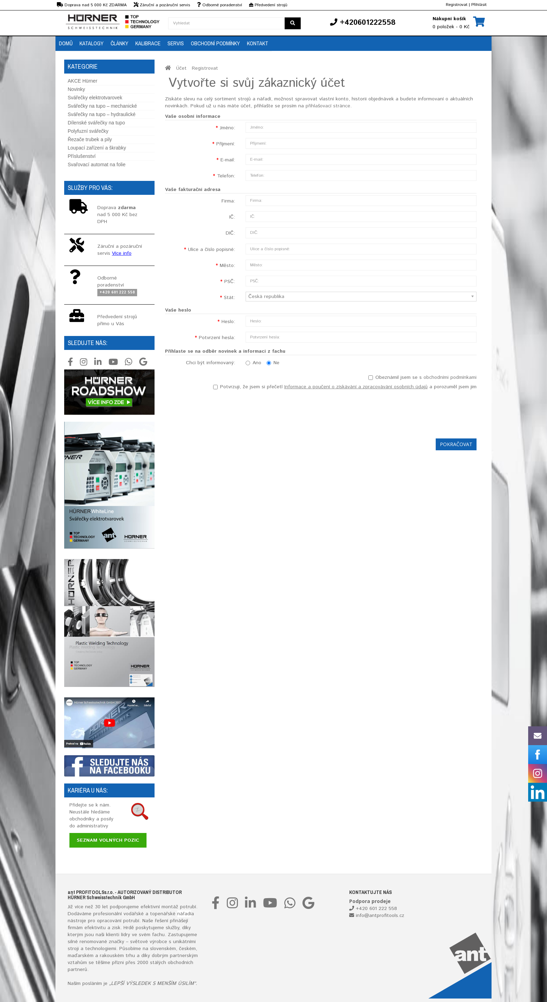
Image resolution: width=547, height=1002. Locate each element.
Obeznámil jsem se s (422, 377)
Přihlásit (479, 5)
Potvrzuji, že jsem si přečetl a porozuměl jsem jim (345, 386)
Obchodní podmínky (215, 43)
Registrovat (456, 5)
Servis (175, 43)
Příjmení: (225, 143)
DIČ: (230, 233)
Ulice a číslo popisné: (211, 249)
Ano (253, 362)
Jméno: (227, 127)
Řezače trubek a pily (90, 139)
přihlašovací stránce (328, 105)
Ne (273, 362)
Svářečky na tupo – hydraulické (102, 114)
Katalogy (92, 43)
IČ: (232, 217)
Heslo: (228, 321)
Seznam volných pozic (108, 840)
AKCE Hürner (82, 81)
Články (119, 43)
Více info (122, 253)
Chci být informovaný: (210, 362)
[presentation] (423, 412)
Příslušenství (82, 156)
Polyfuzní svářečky (88, 131)
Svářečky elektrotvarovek (95, 97)
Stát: (229, 297)
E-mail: (227, 159)
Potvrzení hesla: (217, 337)
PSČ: (229, 281)
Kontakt (257, 43)
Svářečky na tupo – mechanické (102, 106)
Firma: (228, 201)
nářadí (184, 913)
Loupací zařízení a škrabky (97, 148)
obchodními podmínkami (450, 377)
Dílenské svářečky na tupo (96, 122)
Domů (66, 43)
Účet (181, 68)
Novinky (76, 89)
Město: (227, 265)
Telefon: (226, 176)
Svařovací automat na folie (97, 164)
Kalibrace (147, 43)
